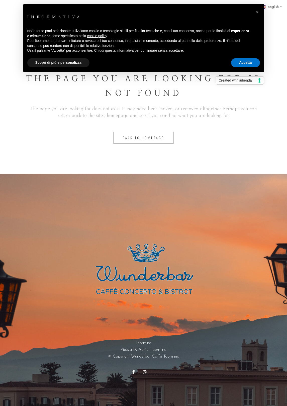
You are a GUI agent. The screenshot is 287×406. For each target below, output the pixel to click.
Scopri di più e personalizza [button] (58, 62)
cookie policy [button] (97, 36)
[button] (257, 12)
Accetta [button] (245, 62)
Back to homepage (143, 138)
